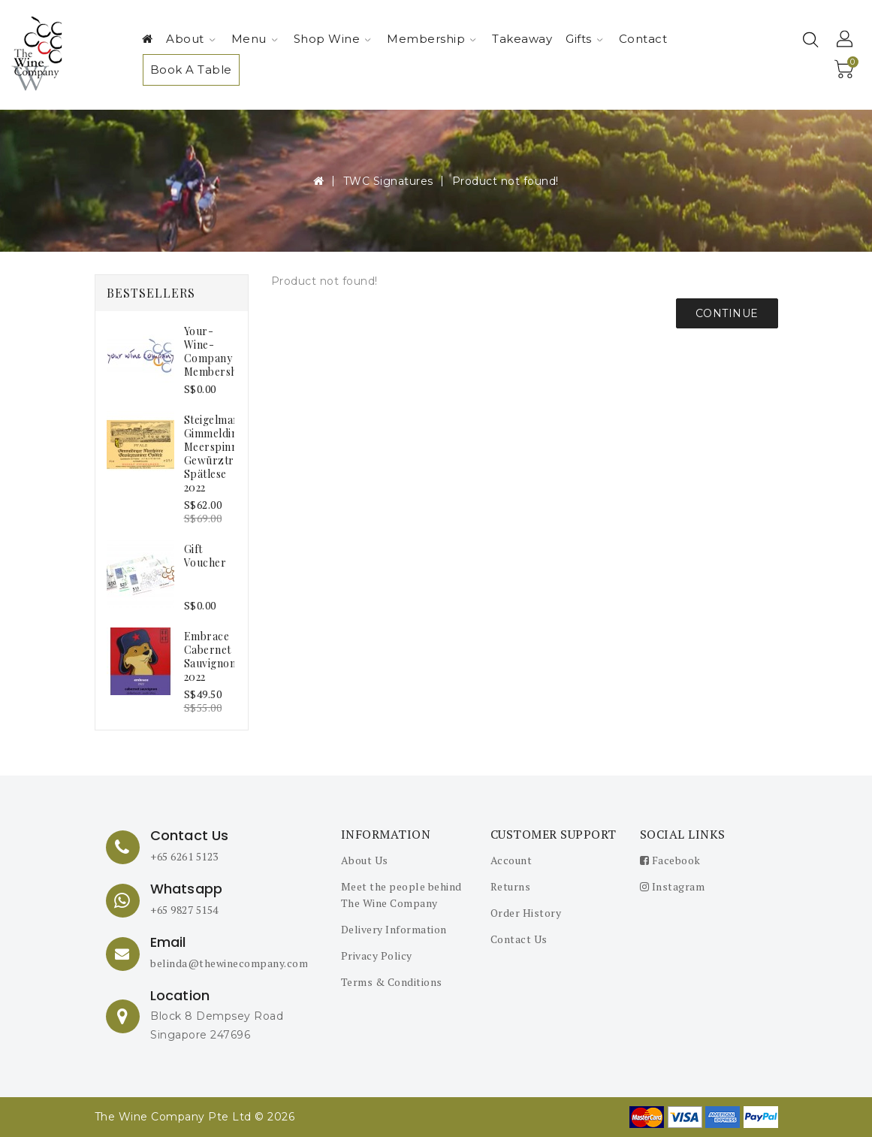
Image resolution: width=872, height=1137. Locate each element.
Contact (643, 39)
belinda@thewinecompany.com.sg (236, 963)
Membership (431, 39)
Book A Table (191, 69)
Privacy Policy (376, 955)
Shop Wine (333, 39)
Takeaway (522, 39)
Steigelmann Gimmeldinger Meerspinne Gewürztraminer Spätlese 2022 (227, 453)
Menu (254, 39)
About (191, 39)
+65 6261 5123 (184, 856)
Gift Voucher (205, 556)
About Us (364, 860)
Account (511, 860)
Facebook (670, 860)
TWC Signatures (388, 181)
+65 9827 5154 (184, 910)
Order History (526, 913)
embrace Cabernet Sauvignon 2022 (210, 656)
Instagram (672, 886)
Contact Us (519, 939)
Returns (510, 886)
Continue (727, 313)
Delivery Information (394, 929)
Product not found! (505, 181)
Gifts (584, 39)
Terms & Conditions (391, 982)
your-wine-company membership (215, 351)
